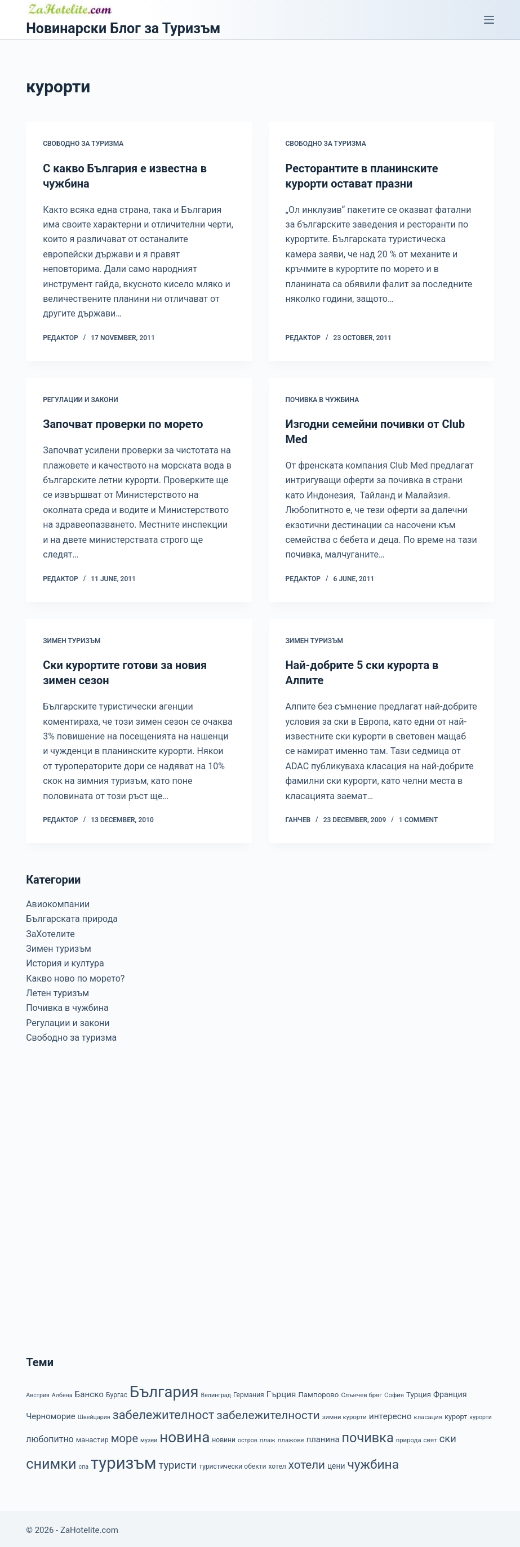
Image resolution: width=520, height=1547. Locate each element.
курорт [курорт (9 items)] (456, 1414)
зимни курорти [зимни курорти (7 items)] (344, 1414)
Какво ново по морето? (75, 975)
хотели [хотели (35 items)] (306, 1462)
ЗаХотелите (50, 931)
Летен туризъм (57, 990)
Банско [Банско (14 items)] (89, 1391)
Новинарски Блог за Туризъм (123, 28)
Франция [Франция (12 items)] (450, 1391)
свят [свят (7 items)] (430, 1437)
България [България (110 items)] (164, 1389)
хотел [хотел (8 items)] (277, 1464)
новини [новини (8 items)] (223, 1437)
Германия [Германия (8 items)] (248, 1392)
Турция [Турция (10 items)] (418, 1392)
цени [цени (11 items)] (336, 1463)
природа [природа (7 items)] (408, 1437)
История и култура (65, 960)
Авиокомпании (58, 901)
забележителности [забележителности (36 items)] (267, 1412)
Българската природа (72, 916)
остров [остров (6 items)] (247, 1437)
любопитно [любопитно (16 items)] (50, 1436)
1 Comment (418, 817)
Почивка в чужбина (322, 399)
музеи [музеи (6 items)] (148, 1437)
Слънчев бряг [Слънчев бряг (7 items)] (361, 1392)
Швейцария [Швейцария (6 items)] (94, 1414)
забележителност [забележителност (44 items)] (164, 1412)
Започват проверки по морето (123, 423)
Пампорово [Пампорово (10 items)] (318, 1392)
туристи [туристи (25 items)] (177, 1462)
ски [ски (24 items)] (447, 1436)
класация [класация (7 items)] (428, 1414)
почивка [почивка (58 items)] (368, 1435)
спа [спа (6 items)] (84, 1464)
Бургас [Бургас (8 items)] (116, 1392)
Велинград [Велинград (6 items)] (216, 1392)
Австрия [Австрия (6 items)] (38, 1392)
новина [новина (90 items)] (184, 1434)
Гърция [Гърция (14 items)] (281, 1391)
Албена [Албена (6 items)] (62, 1392)
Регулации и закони (80, 399)
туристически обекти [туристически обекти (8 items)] (232, 1464)
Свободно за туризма (83, 144)
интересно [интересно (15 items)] (390, 1413)
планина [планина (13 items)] (323, 1437)
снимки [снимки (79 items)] (51, 1461)
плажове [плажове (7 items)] (291, 1437)
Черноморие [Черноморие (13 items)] (50, 1413)
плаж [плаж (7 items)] (267, 1437)
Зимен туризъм (71, 639)
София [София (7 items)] (394, 1392)
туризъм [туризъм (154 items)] (123, 1460)
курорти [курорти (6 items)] (480, 1414)
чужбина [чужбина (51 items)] (373, 1461)
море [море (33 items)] (124, 1435)
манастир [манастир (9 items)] (92, 1437)
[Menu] (489, 20)
